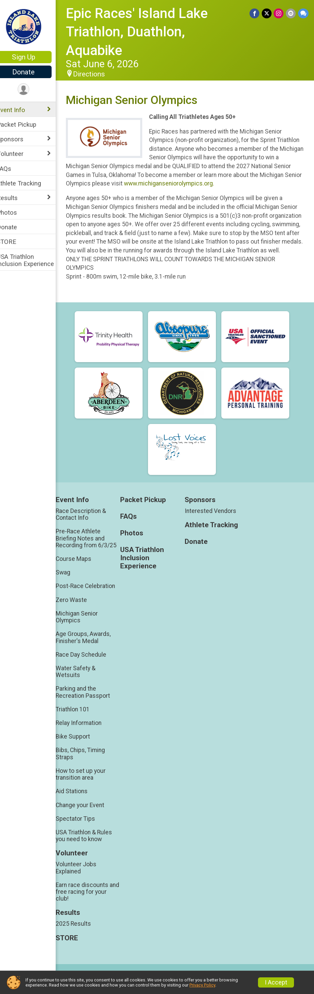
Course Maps (82, 567)
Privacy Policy (202, 985)
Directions (98, 74)
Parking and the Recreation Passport (91, 701)
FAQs (12, 168)
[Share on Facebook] (255, 13)
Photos (15, 212)
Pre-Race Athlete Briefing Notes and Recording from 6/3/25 (94, 547)
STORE (15, 241)
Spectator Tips (84, 827)
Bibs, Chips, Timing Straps (89, 762)
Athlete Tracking (27, 183)
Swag (71, 581)
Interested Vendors (215, 519)
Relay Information (87, 731)
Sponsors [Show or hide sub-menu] (18, 139)
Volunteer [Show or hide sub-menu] (18, 153)
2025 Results (82, 932)
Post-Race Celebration (94, 594)
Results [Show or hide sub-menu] (15, 197)
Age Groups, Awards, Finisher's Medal (91, 646)
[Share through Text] (303, 13)
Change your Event (88, 813)
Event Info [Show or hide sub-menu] (19, 109)
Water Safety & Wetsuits (84, 680)
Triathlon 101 (81, 717)
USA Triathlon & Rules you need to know (92, 844)
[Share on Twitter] (267, 13)
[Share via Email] (291, 13)
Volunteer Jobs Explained (84, 876)
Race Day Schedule (89, 663)
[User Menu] (32, 89)
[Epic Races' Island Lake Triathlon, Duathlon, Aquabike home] (32, 26)
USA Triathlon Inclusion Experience (34, 260)
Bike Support (81, 745)
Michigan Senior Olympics (85, 625)
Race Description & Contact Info (89, 523)
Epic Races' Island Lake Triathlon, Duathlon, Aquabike (146, 31)
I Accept (276, 982)
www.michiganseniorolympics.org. (222, 183)
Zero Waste (80, 608)
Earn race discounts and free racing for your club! (95, 900)
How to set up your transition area (89, 783)
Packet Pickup (25, 124)
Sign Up (32, 57)
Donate (32, 72)
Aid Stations (80, 800)
